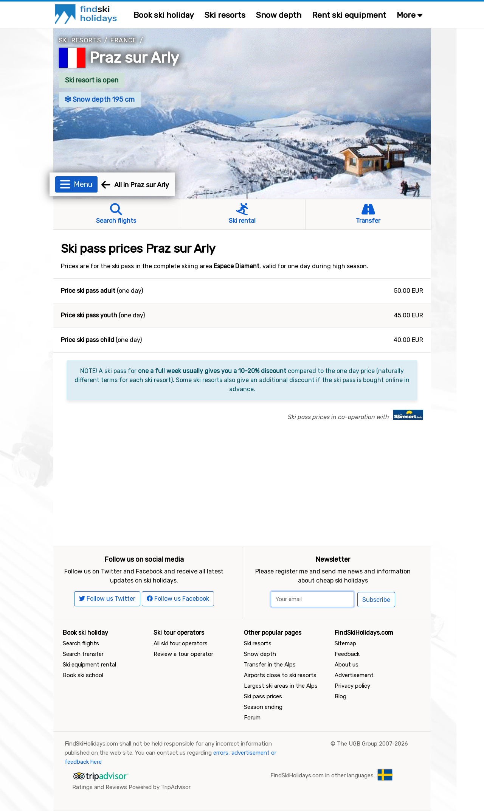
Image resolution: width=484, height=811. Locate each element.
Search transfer (83, 654)
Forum (252, 717)
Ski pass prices (263, 696)
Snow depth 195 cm (100, 99)
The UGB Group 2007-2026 (372, 743)
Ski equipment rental (89, 664)
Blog (340, 696)
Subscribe (376, 599)
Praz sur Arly (134, 58)
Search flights (81, 643)
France (123, 40)
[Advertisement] (242, 490)
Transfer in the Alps (270, 664)
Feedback (347, 654)
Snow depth (278, 15)
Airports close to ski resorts (280, 675)
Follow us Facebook (178, 598)
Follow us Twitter (107, 598)
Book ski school (83, 675)
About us (346, 664)
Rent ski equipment (349, 15)
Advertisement (354, 675)
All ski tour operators (181, 643)
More (409, 15)
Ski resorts (225, 15)
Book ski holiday (163, 15)
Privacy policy (352, 685)
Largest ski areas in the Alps (281, 685)
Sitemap (345, 643)
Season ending (263, 707)
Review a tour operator (183, 654)
